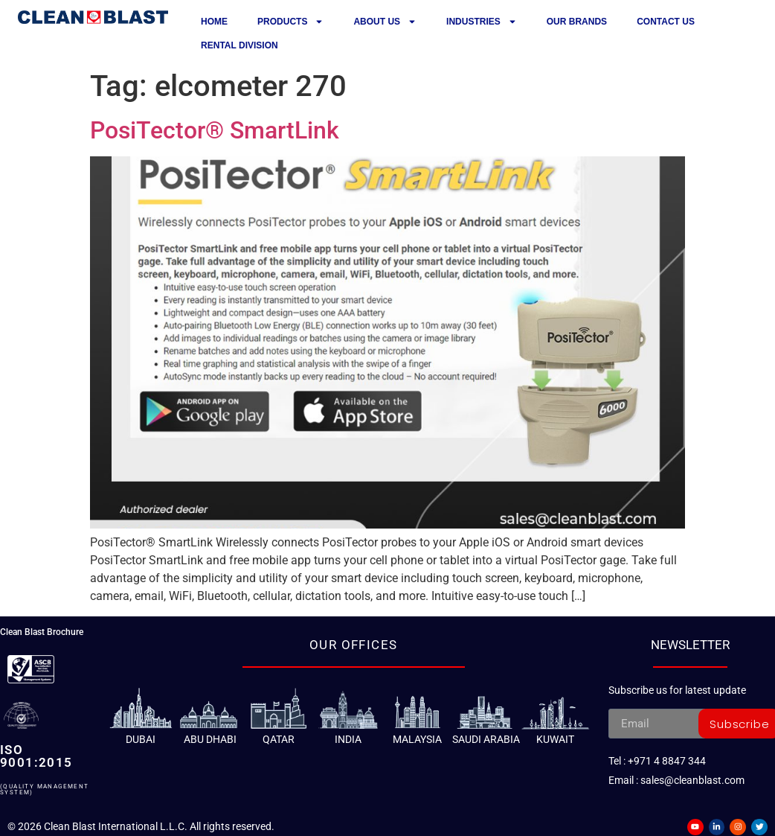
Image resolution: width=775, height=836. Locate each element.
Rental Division (239, 45)
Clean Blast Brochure (41, 632)
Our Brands (577, 21)
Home (214, 21)
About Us (385, 21)
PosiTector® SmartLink (214, 130)
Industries (481, 21)
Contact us (666, 21)
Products (290, 21)
